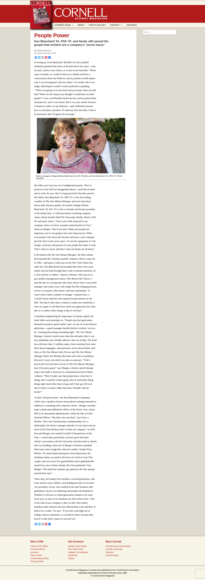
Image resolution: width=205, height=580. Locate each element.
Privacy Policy (37, 561)
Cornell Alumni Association (118, 546)
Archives (34, 552)
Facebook (72, 555)
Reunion (110, 552)
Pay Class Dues (75, 549)
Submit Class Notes (77, 546)
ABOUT (81, 25)
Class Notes (36, 555)
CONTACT (116, 25)
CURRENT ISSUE (63, 25)
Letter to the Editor (39, 546)
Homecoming (112, 555)
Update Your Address (78, 552)
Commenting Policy (39, 558)
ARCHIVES (132, 25)
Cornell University (114, 549)
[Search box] (160, 32)
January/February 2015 (45, 53)
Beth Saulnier (44, 50)
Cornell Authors (37, 549)
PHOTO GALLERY (97, 25)
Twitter (71, 558)
